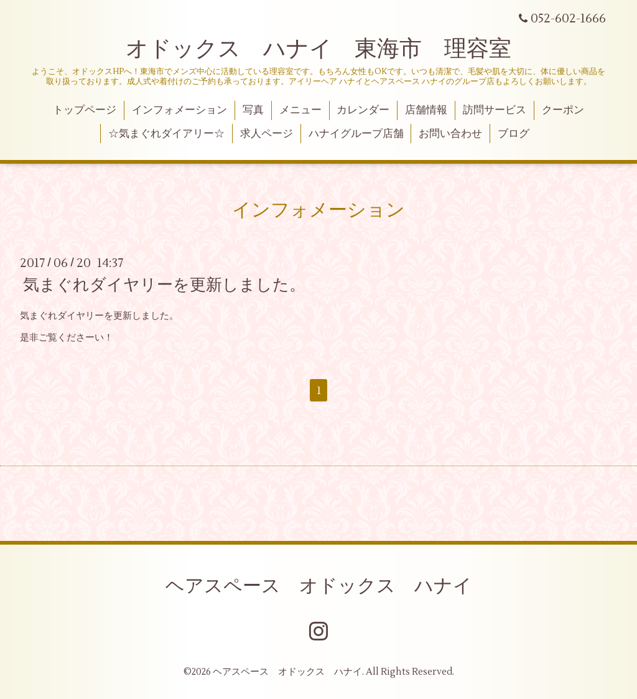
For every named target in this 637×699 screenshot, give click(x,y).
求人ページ (266, 134)
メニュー (300, 110)
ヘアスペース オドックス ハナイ (318, 586)
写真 (253, 110)
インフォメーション (179, 110)
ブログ (513, 134)
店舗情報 (426, 110)
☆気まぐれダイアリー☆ (166, 134)
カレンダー (363, 110)
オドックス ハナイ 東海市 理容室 (318, 49)
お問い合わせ (450, 134)
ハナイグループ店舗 (356, 134)
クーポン (563, 110)
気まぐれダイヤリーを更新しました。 (164, 285)
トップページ (84, 110)
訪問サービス (494, 110)
